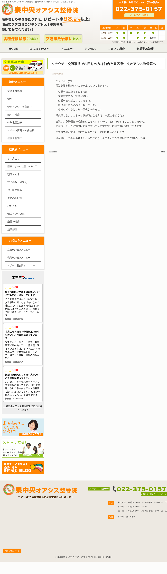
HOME (13, 48)
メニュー (67, 48)
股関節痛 (12, 229)
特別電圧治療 (14, 122)
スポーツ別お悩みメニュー (21, 265)
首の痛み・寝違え (17, 182)
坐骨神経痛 (13, 221)
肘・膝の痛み (14, 190)
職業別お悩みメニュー (18, 257)
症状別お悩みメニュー (18, 249)
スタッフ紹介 (116, 48)
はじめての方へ (39, 48)
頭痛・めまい (14, 174)
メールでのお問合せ (139, 15)
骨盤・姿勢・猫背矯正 (19, 106)
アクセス (90, 48)
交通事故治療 (145, 48)
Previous (53, 152)
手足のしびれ (14, 198)
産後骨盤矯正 (14, 138)
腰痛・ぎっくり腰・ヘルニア (22, 166)
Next (163, 152)
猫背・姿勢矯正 (16, 213)
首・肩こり (13, 158)
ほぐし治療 (13, 114)
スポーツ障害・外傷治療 (20, 130)
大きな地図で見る (12, 551)
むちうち (12, 205)
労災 (9, 98)
